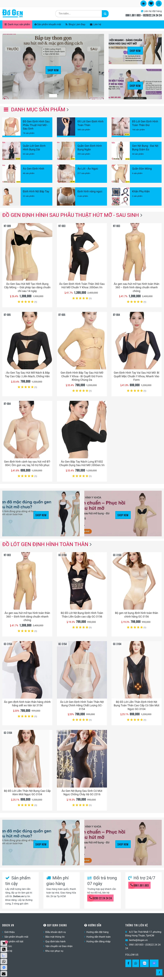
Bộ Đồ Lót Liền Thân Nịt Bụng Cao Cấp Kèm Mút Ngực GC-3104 (27, 792)
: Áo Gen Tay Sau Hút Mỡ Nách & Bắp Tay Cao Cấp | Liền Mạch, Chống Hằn (27, 374)
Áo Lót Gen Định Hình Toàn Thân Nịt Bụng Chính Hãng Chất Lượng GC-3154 (82, 705)
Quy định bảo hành (55, 941)
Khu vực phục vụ (54, 950)
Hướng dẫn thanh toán (98, 936)
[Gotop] (159, 971)
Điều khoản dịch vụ (55, 932)
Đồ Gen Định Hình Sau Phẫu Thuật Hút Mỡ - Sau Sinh (70, 215)
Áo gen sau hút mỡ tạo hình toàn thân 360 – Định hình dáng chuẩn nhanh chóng (136, 287)
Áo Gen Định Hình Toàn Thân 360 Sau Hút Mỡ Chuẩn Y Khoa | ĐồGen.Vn (82, 285)
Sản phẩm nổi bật (13, 941)
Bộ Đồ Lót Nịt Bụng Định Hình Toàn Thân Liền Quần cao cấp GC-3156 (82, 614)
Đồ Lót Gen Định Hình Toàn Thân (45, 544)
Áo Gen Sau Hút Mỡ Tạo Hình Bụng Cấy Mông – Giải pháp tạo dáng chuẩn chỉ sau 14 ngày (27, 287)
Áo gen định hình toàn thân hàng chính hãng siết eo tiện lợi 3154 (27, 703)
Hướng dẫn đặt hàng (97, 932)
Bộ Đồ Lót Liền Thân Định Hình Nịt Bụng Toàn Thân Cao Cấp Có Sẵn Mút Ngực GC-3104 (136, 705)
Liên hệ (95, 24)
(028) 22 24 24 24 (100, 898)
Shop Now (53, 70)
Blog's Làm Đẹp (75, 24)
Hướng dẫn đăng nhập (98, 941)
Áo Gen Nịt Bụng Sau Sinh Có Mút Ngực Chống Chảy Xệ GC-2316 (81, 792)
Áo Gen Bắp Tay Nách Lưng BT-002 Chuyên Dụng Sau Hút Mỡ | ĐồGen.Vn (82, 463)
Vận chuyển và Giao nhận (59, 946)
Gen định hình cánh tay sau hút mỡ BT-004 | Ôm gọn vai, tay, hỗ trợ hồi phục (27, 463)
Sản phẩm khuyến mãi (48, 24)
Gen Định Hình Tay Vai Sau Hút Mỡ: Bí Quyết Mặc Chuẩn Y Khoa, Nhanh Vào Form (136, 376)
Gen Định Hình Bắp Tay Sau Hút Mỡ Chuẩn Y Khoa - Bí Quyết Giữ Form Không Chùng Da (82, 376)
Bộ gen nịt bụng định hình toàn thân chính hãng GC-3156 (136, 614)
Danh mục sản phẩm (17, 24)
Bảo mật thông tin (55, 936)
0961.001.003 (140, 885)
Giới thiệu (9, 932)
